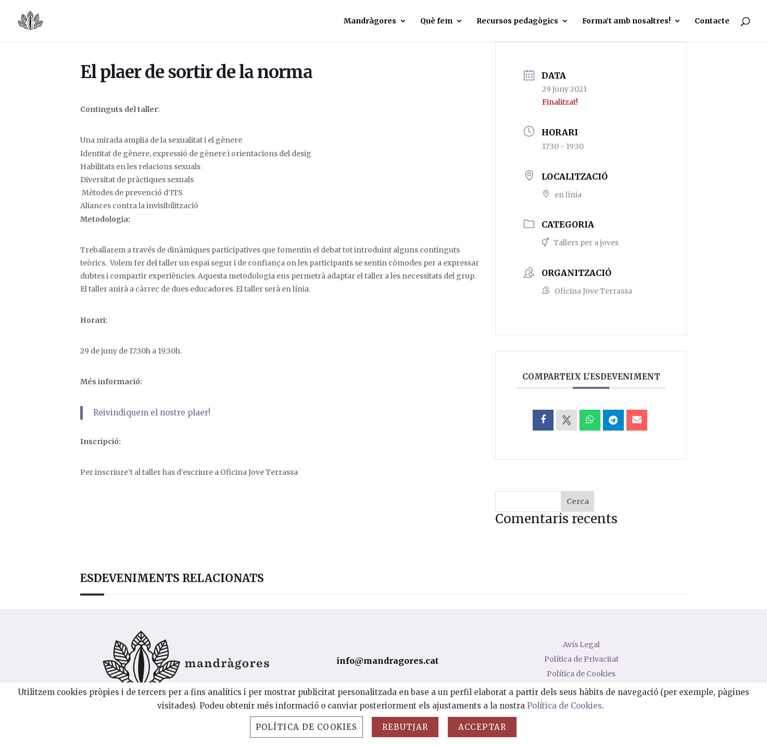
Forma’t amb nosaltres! (626, 21)
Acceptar (482, 727)
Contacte (712, 21)
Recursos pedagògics (517, 21)
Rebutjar (405, 727)
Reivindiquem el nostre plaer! (151, 413)
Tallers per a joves (580, 242)
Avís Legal (581, 644)
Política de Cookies (581, 673)
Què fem (436, 21)
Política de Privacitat (581, 659)
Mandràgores (370, 21)
